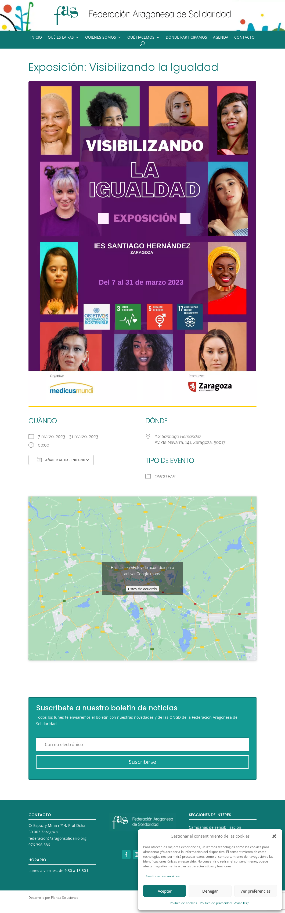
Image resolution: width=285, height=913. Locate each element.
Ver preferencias (255, 891)
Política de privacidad (216, 903)
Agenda (220, 37)
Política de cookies (183, 903)
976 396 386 (39, 844)
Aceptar (165, 891)
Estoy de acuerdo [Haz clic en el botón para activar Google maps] (142, 589)
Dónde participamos (186, 37)
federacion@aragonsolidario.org (57, 838)
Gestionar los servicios (163, 876)
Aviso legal (242, 903)
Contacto (244, 37)
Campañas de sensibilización (215, 827)
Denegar (210, 891)
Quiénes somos (100, 37)
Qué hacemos (140, 37)
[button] (274, 836)
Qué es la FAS (61, 37)
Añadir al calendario (61, 459)
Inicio (36, 37)
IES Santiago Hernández (178, 436)
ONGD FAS (165, 476)
